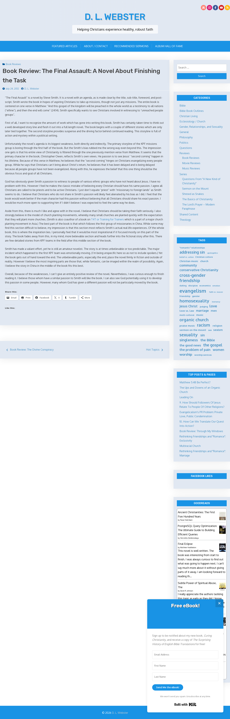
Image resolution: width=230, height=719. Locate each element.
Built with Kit (185, 704)
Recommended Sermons (131, 45)
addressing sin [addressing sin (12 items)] (192, 251)
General (184, 131)
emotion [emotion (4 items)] (216, 285)
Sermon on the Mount (195, 188)
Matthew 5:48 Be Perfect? (194, 382)
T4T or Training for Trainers (107, 219)
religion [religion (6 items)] (217, 325)
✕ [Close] (219, 603)
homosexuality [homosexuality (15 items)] (194, 300)
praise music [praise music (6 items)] (187, 325)
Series (183, 174)
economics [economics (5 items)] (205, 285)
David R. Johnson (186, 590)
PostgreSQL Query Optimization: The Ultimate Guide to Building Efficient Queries (197, 530)
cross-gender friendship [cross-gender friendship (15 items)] (192, 277)
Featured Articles (64, 45)
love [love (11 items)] (213, 305)
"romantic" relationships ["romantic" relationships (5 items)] (192, 247)
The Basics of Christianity (197, 199)
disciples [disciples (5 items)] (193, 285)
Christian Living (188, 115)
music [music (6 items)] (199, 314)
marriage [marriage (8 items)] (202, 310)
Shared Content (188, 214)
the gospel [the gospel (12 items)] (212, 344)
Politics (183, 142)
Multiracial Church (190, 445)
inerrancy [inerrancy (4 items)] (216, 301)
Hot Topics (152, 349)
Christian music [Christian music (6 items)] (188, 260)
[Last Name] (185, 677)
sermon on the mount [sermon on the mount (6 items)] (192, 329)
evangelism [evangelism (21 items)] (192, 290)
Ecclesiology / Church (192, 121)
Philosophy (186, 137)
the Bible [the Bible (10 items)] (207, 339)
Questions (185, 147)
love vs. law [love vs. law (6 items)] (186, 310)
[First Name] (185, 665)
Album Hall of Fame (169, 45)
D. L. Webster (115, 16)
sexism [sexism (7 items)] (218, 329)
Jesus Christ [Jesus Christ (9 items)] (188, 306)
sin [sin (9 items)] (202, 335)
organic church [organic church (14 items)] (194, 319)
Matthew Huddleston (188, 547)
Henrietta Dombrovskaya (189, 538)
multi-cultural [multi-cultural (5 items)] (186, 314)
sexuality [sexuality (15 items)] (188, 334)
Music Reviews (191, 168)
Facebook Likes (202, 475)
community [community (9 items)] (188, 265)
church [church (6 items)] (204, 260)
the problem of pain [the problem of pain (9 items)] (194, 349)
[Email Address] (185, 654)
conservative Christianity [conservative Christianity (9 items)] (198, 270)
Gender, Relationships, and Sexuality (201, 126)
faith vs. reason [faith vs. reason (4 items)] (216, 292)
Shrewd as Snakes (193, 193)
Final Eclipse (185, 543)
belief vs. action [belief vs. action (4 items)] (186, 257)
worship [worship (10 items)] (185, 354)
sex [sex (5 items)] (210, 329)
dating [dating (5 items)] (182, 285)
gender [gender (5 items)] (196, 295)
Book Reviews (13, 63)
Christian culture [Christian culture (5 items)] (204, 256)
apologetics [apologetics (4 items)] (212, 253)
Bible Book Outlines (191, 110)
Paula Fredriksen (186, 520)
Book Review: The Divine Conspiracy (32, 349)
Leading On (186, 397)
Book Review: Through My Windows (201, 430)
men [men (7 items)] (214, 310)
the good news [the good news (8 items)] (190, 345)
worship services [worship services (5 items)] (203, 354)
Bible (182, 105)
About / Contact (96, 45)
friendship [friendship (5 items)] (184, 295)
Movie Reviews (191, 162)
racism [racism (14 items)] (203, 324)
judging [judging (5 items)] (204, 306)
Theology (185, 219)
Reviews (184, 153)
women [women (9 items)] (218, 349)
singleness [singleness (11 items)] (188, 339)
